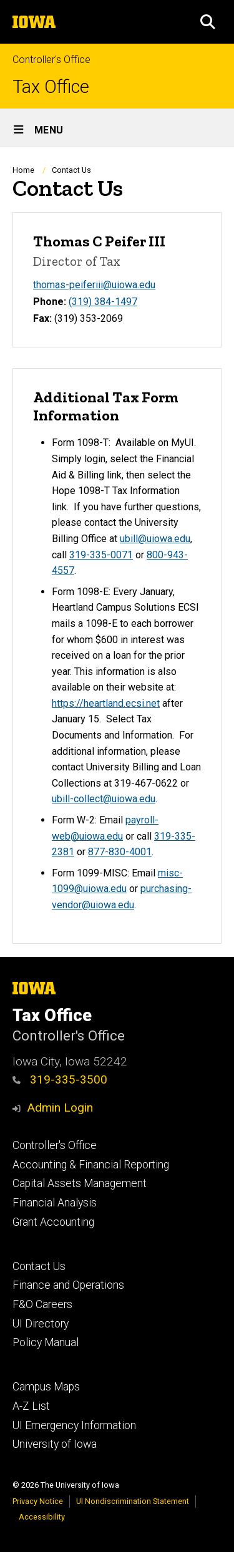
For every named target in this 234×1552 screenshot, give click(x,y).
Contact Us (39, 1266)
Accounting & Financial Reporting (90, 1164)
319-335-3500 (59, 1079)
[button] (208, 22)
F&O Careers (42, 1304)
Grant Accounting (53, 1222)
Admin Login (60, 1107)
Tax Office (50, 87)
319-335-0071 (101, 554)
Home (23, 170)
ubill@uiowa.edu (155, 539)
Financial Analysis (54, 1202)
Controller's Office (51, 59)
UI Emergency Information (74, 1425)
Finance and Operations (68, 1285)
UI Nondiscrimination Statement (132, 1501)
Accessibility (42, 1516)
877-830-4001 (120, 852)
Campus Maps (46, 1386)
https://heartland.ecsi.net (106, 703)
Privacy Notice (37, 1501)
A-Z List (31, 1406)
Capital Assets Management (79, 1183)
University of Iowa (54, 1444)
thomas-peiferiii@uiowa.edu (94, 285)
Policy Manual (45, 1342)
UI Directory (40, 1323)
